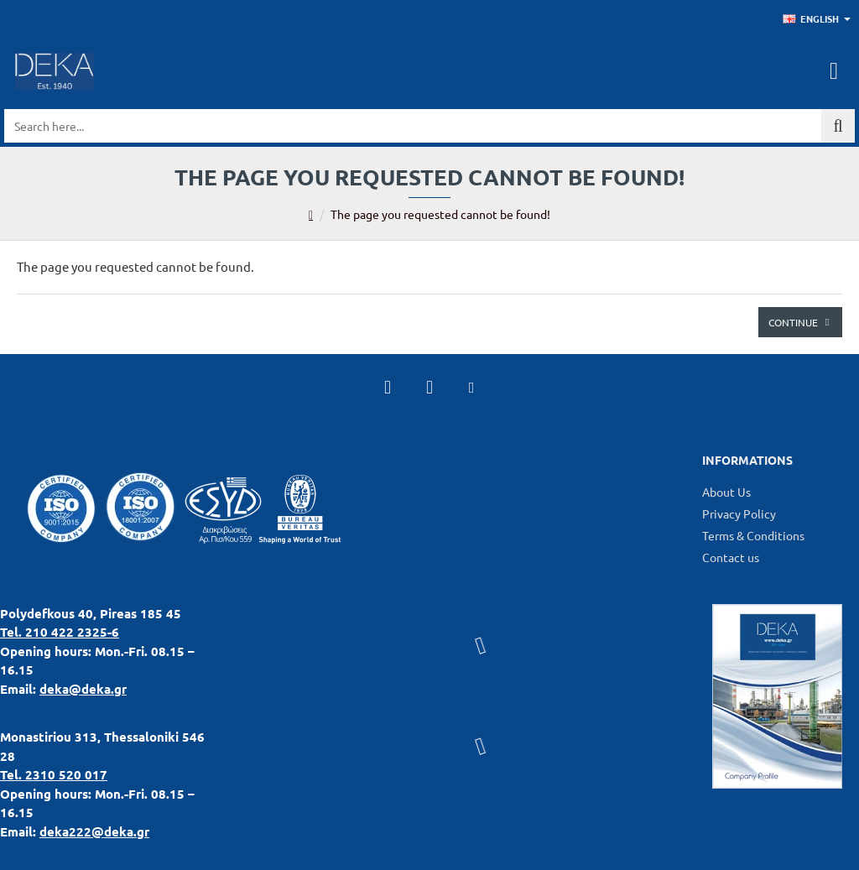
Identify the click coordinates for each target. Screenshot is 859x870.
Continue (793, 322)
